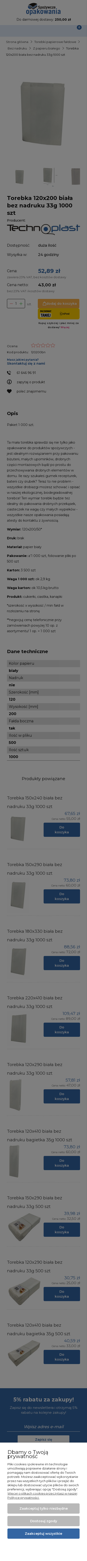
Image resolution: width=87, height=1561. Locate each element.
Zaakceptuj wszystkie (43, 1534)
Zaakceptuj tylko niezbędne (43, 1508)
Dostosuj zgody (43, 1521)
